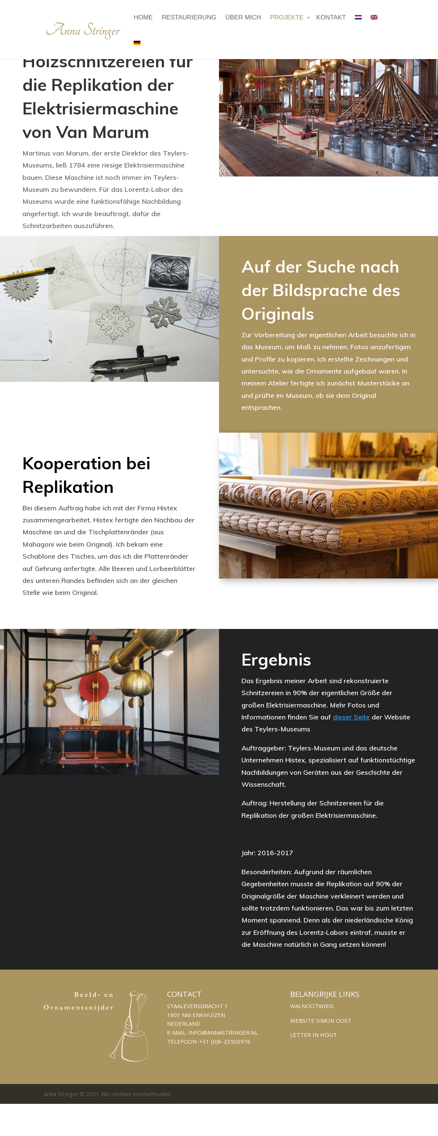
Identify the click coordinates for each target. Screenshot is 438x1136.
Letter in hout (313, 1034)
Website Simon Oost (321, 1020)
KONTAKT (331, 17)
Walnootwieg (311, 1006)
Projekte (287, 17)
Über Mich (243, 17)
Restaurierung (189, 17)
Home (143, 17)
